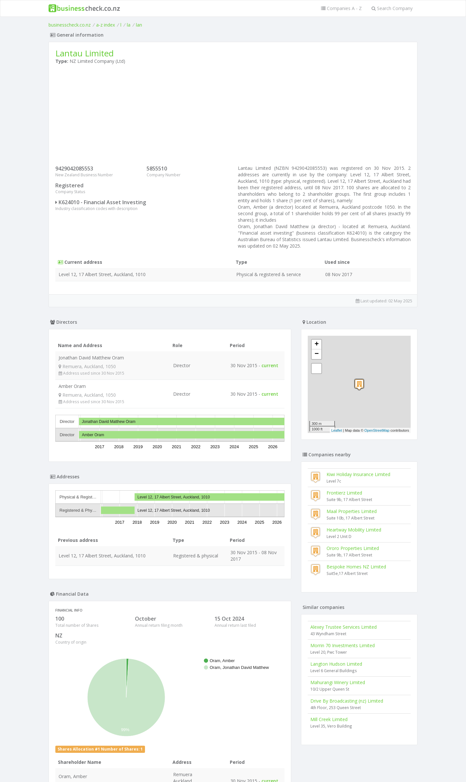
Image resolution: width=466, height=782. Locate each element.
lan (139, 25)
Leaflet (336, 430)
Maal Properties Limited (352, 511)
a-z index (105, 25)
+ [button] (317, 344)
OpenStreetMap (377, 430)
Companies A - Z (341, 8)
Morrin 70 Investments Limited (342, 645)
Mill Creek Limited (329, 719)
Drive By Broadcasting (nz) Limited (346, 701)
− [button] (317, 354)
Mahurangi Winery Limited (337, 682)
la (128, 25)
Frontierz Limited (344, 493)
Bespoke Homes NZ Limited (356, 567)
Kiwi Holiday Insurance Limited (358, 474)
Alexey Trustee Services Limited (343, 627)
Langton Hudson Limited (336, 664)
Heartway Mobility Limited (354, 530)
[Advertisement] (233, 116)
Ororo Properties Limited (353, 548)
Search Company (392, 8)
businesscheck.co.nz (70, 25)
